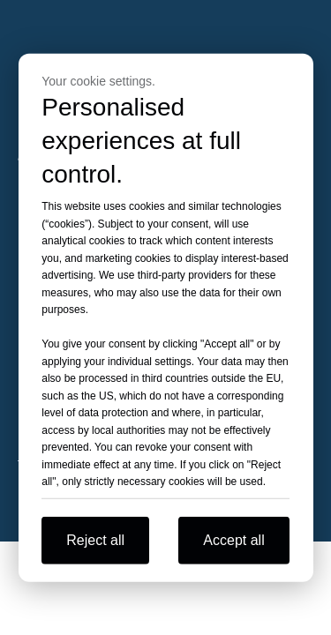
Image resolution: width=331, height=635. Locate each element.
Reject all (95, 539)
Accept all (233, 539)
